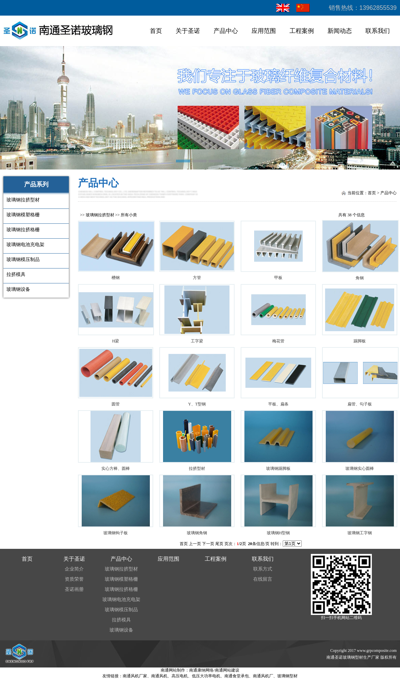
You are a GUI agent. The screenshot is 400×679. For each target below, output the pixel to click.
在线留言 (262, 579)
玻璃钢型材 (287, 676)
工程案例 (301, 30)
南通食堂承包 (236, 676)
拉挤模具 (121, 619)
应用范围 (264, 30)
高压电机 (180, 676)
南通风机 (159, 676)
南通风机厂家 (135, 676)
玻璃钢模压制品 (121, 609)
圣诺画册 (74, 589)
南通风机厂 (263, 676)
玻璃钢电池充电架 (121, 599)
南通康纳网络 (201, 670)
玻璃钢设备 (121, 630)
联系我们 (377, 30)
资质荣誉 (74, 579)
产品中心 (226, 30)
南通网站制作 (173, 670)
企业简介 (74, 569)
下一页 (208, 543)
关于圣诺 (188, 30)
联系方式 (262, 569)
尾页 (219, 543)
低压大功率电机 (206, 676)
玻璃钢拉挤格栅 (121, 589)
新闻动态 (339, 30)
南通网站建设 (227, 670)
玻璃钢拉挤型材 (100, 215)
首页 (156, 30)
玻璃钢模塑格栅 (121, 579)
